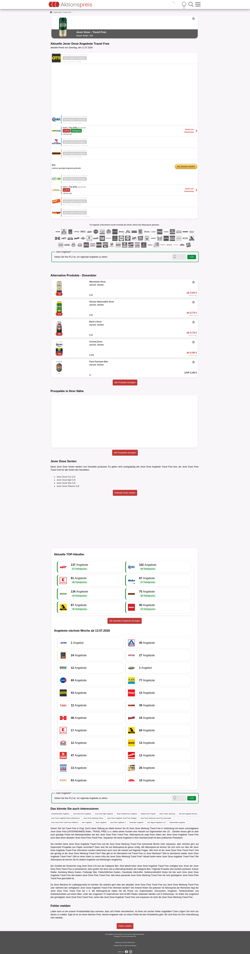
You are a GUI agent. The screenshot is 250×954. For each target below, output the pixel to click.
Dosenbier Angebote (136, 822)
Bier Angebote (87, 822)
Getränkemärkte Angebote (60, 814)
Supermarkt (57, 12)
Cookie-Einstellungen (129, 945)
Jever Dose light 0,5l (66, 480)
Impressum (118, 942)
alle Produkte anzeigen (125, 382)
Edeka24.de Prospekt (148, 814)
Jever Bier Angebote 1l (118, 822)
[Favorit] (193, 18)
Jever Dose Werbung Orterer (93, 818)
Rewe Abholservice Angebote (127, 814)
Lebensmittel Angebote (177, 822)
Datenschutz (131, 942)
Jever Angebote (100, 822)
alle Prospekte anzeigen (125, 452)
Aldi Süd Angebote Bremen (188, 814)
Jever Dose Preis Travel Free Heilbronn (64, 822)
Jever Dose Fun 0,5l (66, 477)
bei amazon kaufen (186, 166)
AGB (124, 942)
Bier (117, 866)
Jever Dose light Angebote (104, 814)
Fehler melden (125, 926)
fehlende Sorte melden (125, 493)
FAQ (120, 945)
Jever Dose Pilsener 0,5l (68, 486)
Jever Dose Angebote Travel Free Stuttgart (122, 818)
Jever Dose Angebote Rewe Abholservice (65, 818)
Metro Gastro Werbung (167, 814)
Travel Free (67, 12)
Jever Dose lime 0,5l (66, 483)
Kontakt (116, 945)
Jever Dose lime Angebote (82, 814)
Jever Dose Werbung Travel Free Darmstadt (155, 818)
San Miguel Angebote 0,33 (156, 822)
